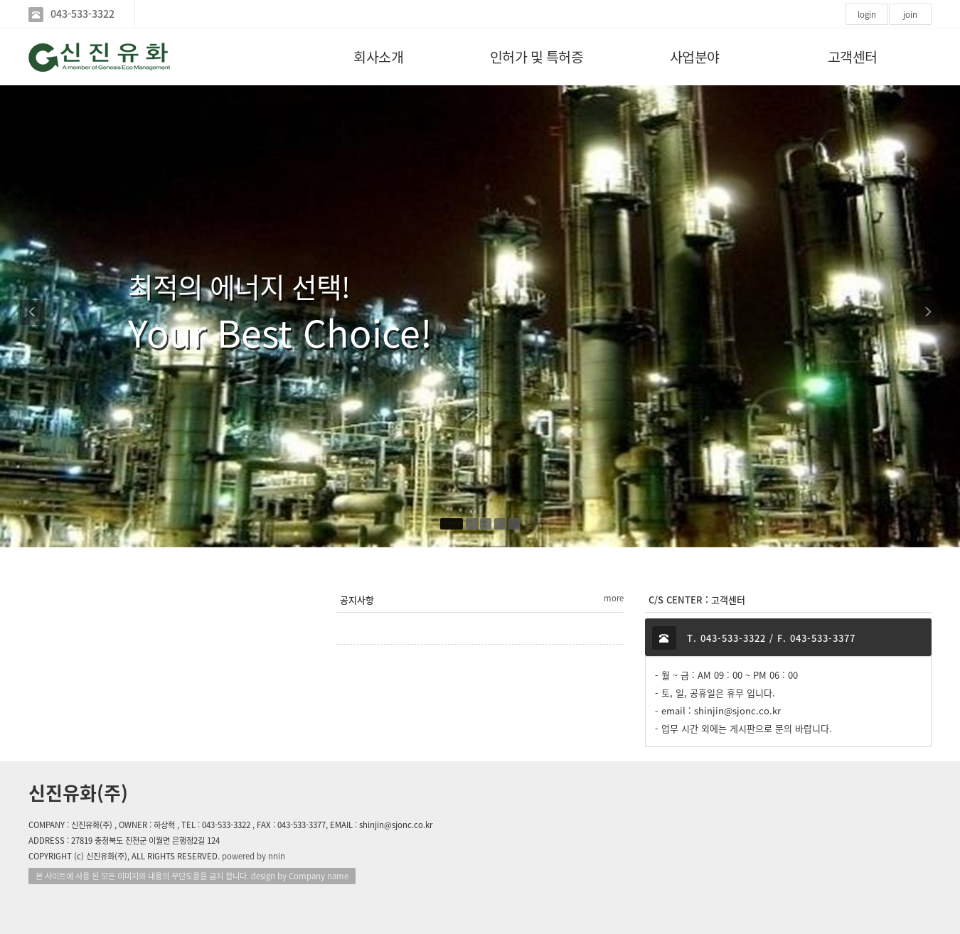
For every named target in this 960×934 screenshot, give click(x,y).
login (867, 15)
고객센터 (853, 56)
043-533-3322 (82, 13)
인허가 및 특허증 (537, 56)
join (910, 15)
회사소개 (378, 56)
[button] (34, 316)
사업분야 (695, 56)
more (614, 598)
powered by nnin (253, 856)
